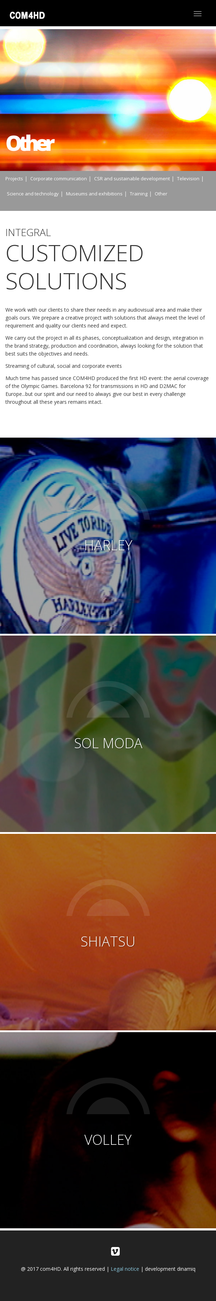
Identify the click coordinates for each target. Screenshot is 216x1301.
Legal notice (125, 1268)
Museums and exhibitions (94, 193)
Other (161, 193)
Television (188, 178)
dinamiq (186, 1268)
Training (138, 193)
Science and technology (33, 193)
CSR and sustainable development (132, 178)
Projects (14, 178)
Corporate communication (58, 178)
